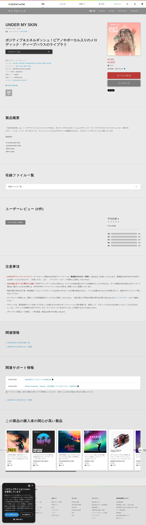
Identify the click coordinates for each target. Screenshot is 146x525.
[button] (140, 450)
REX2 (25, 66)
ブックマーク (124, 83)
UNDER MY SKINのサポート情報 (19, 347)
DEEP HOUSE (46, 63)
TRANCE (21, 63)
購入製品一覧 (95, 502)
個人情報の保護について (123, 515)
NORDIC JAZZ (89, 461)
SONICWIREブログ (36, 513)
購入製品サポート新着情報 (99, 505)
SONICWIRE (16, 4)
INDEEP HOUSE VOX (117, 461)
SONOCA (74, 502)
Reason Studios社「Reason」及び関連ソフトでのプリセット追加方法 (51, 386)
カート (94, 518)
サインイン (117, 4)
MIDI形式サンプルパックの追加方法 (38, 379)
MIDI (29, 66)
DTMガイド (55, 505)
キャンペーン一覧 (36, 502)
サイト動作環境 (120, 510)
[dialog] (18, 503)
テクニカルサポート (122, 298)
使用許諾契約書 (12, 85)
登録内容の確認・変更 (98, 510)
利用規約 (118, 513)
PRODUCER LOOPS (19, 80)
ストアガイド (55, 510)
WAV (17, 66)
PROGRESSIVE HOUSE (33, 63)
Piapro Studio (75, 510)
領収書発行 (95, 507)
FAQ (53, 507)
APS (73, 513)
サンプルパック (21, 60)
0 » (24, 31)
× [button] (32, 485)
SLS (73, 515)
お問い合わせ (55, 515)
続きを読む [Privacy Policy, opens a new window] (20, 510)
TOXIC (9, 461)
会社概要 (118, 502)
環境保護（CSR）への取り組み (125, 505)
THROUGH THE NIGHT (40, 461)
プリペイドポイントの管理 (99, 513)
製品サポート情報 (57, 502)
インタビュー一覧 (36, 507)
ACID (21, 66)
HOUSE (15, 63)
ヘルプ (53, 513)
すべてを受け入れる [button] (12, 515)
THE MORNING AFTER (66, 461)
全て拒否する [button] (26, 515)
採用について (120, 518)
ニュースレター (35, 510)
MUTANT (74, 507)
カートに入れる (124, 75)
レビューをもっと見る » (15, 222)
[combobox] (29, 486)
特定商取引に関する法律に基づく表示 (127, 507)
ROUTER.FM (75, 505)
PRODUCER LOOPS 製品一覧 (18, 343)
